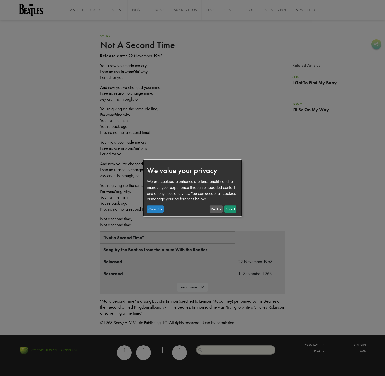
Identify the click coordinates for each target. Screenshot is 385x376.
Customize (155, 209)
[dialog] (192, 188)
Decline (216, 209)
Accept (230, 209)
